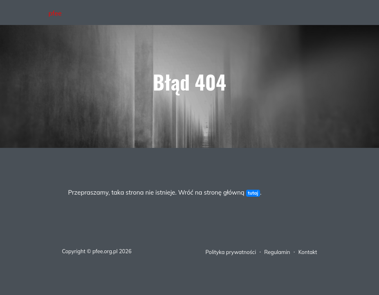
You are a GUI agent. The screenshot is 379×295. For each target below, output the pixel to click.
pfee (55, 13)
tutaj (253, 193)
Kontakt (307, 252)
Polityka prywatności (231, 252)
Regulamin (277, 252)
